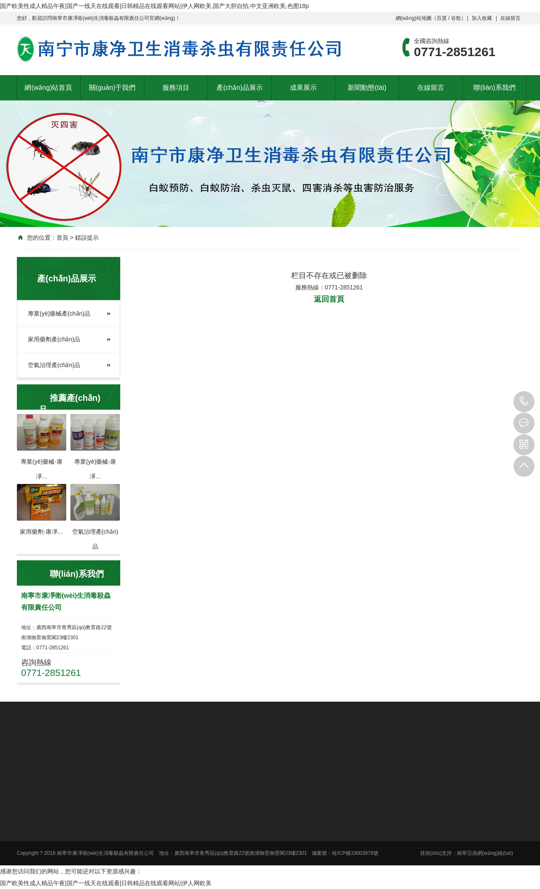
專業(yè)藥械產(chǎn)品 (59, 313)
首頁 (62, 237)
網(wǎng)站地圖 (414, 18)
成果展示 (303, 87)
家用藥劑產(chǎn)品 (54, 339)
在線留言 (510, 18)
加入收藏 (482, 18)
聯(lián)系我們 (494, 87)
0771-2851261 (524, 401)
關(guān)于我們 (112, 87)
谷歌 (456, 18)
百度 (442, 18)
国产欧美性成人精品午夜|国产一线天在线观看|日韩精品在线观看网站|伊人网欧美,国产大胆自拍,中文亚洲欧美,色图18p (154, 6)
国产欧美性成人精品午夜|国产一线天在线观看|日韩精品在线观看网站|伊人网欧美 (105, 883)
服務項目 (175, 87)
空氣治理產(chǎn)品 (54, 365)
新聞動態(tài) (367, 87)
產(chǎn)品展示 (239, 87)
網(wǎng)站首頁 (48, 87)
